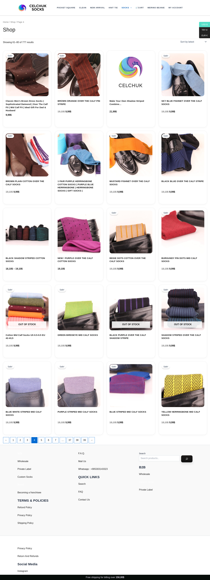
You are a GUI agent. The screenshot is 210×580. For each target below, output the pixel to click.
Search (82, 484)
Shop (12, 22)
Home (6, 22)
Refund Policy (25, 507)
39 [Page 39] (84, 440)
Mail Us (82, 461)
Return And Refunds (28, 556)
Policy (30, 523)
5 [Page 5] (41, 440)
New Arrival (97, 8)
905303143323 (100, 469)
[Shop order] (193, 42)
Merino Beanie (156, 8)
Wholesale (23, 461)
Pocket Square (66, 8)
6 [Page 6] (48, 440)
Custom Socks (25, 477)
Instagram (23, 571)
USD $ (203, 24)
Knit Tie (113, 8)
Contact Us (84, 499)
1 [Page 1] (13, 440)
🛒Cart (139, 8)
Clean (82, 8)
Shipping (22, 523)
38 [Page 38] (77, 440)
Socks (127, 8)
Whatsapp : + (85, 469)
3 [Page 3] (27, 440)
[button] (130, 8)
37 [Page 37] (70, 440)
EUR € (203, 35)
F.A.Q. (81, 453)
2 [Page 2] (20, 440)
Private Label (24, 469)
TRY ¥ (203, 30)
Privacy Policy (25, 515)
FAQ (80, 492)
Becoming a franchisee (29, 492)
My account (176, 8)
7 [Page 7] (55, 440)
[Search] (186, 458)
